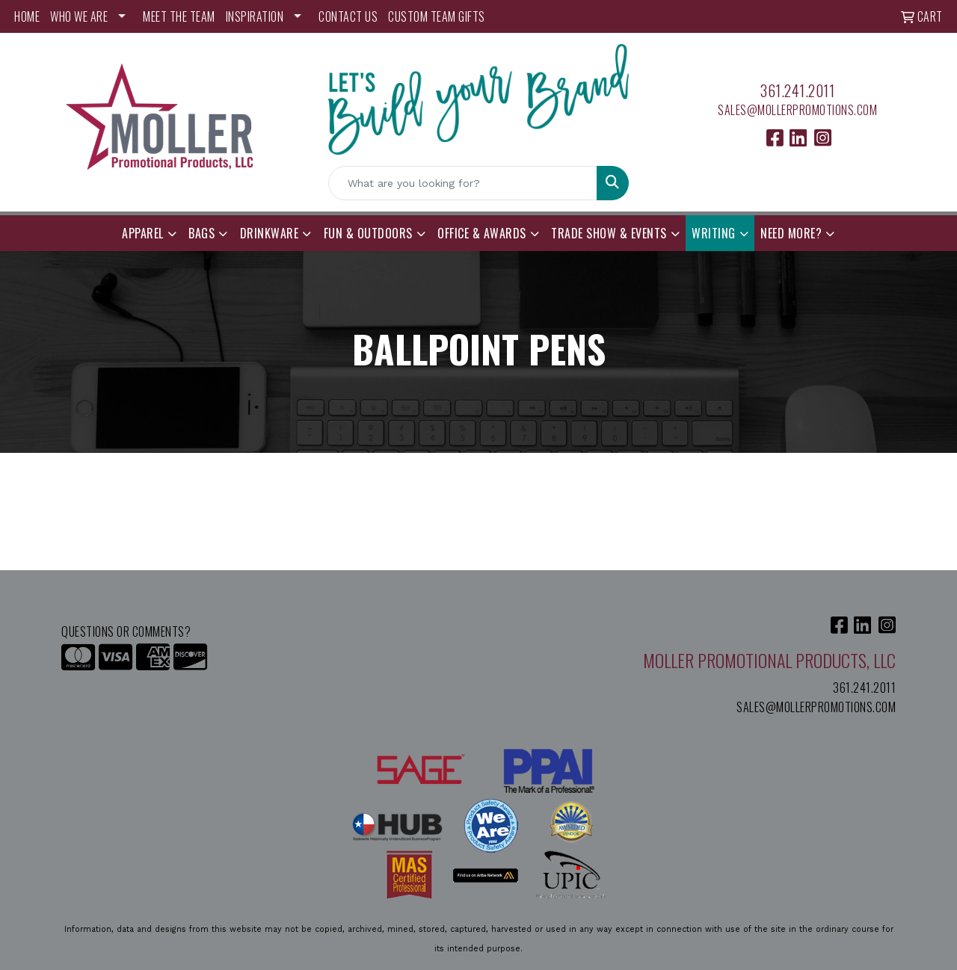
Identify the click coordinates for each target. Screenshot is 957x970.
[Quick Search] (463, 183)
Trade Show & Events (609, 233)
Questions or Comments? (126, 631)
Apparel (143, 233)
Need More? (791, 233)
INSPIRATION (255, 16)
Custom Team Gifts (436, 16)
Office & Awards (481, 233)
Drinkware (269, 233)
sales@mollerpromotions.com (797, 110)
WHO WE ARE (79, 16)
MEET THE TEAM (179, 16)
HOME (27, 16)
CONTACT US (348, 16)
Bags (201, 233)
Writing (714, 233)
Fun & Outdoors (368, 233)
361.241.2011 (797, 90)
